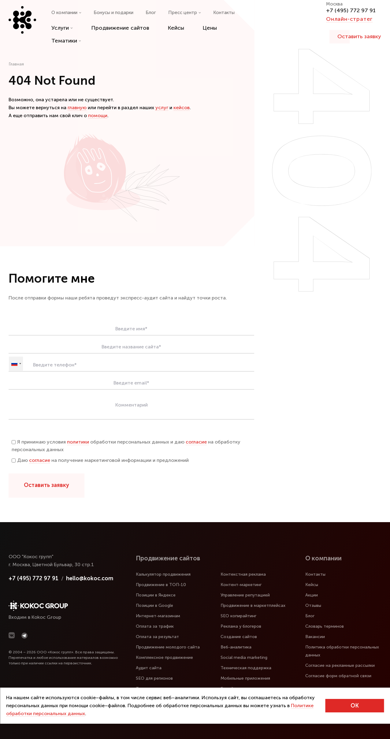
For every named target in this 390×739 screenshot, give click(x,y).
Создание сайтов (239, 636)
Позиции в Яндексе (156, 595)
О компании (66, 12)
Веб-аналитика (236, 647)
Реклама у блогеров (241, 626)
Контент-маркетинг (241, 584)
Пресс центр (184, 12)
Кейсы (176, 27)
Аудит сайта (149, 667)
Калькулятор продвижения (163, 574)
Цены (209, 27)
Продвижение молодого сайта (168, 647)
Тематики (66, 40)
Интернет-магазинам (158, 615)
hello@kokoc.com (89, 578)
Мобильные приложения (245, 678)
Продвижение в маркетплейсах (253, 605)
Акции (311, 595)
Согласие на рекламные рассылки (340, 665)
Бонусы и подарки (113, 12)
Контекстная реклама (243, 574)
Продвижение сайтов (120, 27)
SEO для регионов (154, 678)
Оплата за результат (157, 636)
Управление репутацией (245, 595)
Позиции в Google (154, 605)
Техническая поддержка (246, 667)
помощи (97, 115)
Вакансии (315, 636)
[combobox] (16, 364)
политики (78, 442)
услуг (161, 107)
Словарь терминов (324, 626)
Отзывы (313, 605)
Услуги (62, 27)
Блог (151, 12)
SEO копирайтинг (238, 615)
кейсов (181, 107)
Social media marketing (244, 657)
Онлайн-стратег (349, 19)
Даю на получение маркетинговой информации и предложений (100, 460)
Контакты (224, 12)
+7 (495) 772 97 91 (351, 10)
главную (77, 107)
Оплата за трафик (155, 626)
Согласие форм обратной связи (338, 675)
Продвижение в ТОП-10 (161, 584)
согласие (196, 442)
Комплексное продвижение (164, 657)
